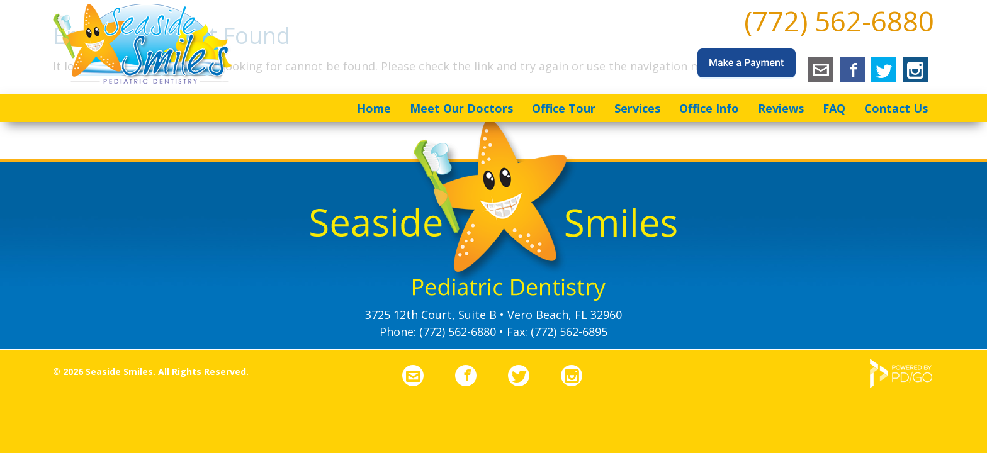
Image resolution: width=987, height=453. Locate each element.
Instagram (915, 69)
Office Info (709, 108)
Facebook (852, 69)
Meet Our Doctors (461, 108)
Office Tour (563, 108)
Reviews (781, 108)
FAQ (834, 108)
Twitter (883, 69)
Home (374, 108)
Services (637, 108)
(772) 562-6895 (569, 331)
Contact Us (896, 108)
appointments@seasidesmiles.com (820, 69)
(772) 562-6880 (839, 21)
